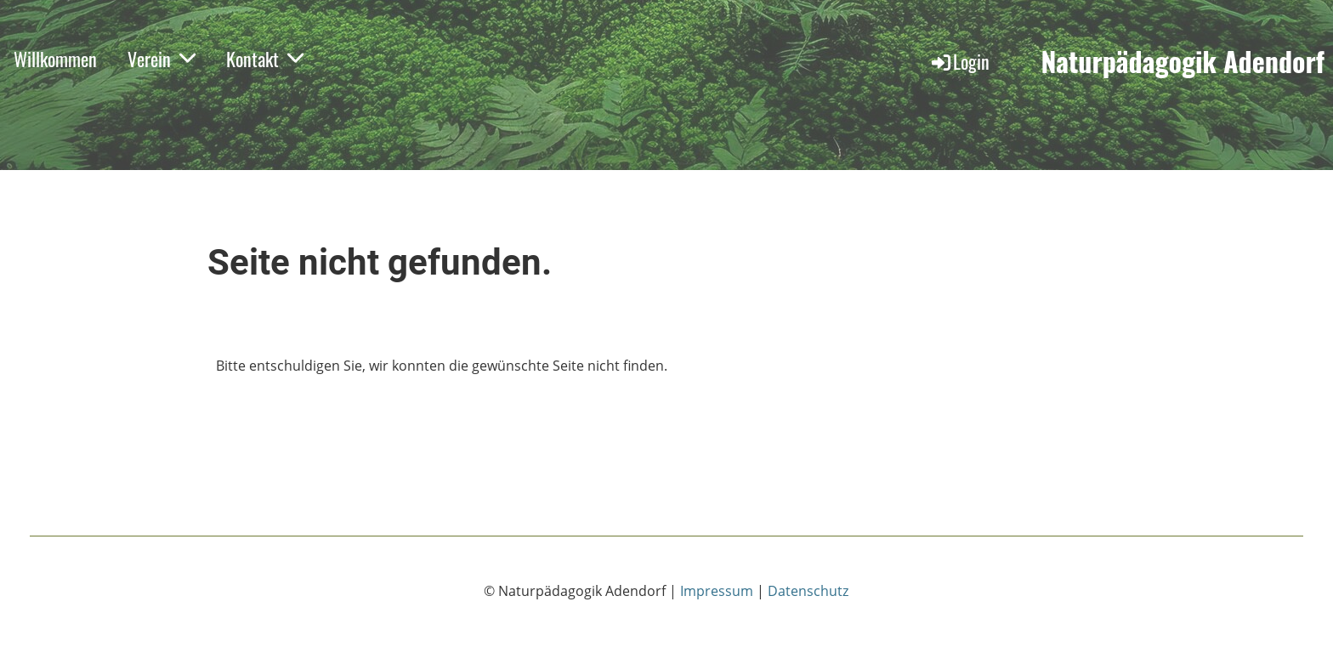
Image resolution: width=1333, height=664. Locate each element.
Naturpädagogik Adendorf (1182, 62)
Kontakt (264, 58)
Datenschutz (808, 591)
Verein (162, 58)
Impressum (716, 591)
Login (959, 61)
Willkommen (55, 58)
